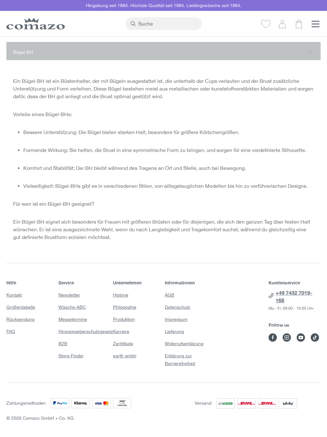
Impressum (176, 319)
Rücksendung (20, 319)
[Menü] (315, 24)
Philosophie (124, 307)
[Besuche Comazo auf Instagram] (287, 337)
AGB (169, 295)
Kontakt (14, 295)
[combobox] (167, 23)
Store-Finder (71, 355)
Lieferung (174, 331)
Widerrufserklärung (184, 343)
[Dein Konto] (282, 24)
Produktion (124, 319)
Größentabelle (20, 307)
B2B (62, 343)
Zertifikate (123, 343)
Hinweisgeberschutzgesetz (85, 331)
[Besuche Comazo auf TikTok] (315, 337)
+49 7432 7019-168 (294, 296)
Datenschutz (177, 307)
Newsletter (69, 295)
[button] (163, 51)
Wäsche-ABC (72, 307)
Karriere (121, 331)
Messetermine (72, 319)
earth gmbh (124, 355)
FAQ (10, 331)
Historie (120, 295)
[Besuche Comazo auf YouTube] (301, 337)
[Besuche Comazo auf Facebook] (273, 337)
